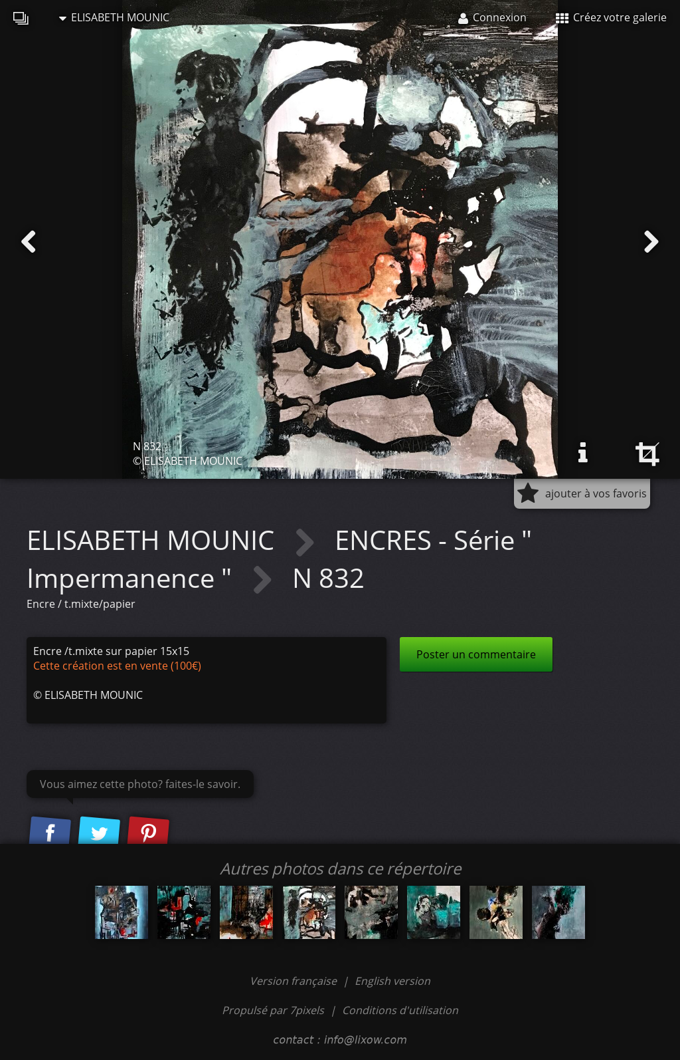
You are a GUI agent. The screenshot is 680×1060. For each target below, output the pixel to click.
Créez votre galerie (611, 17)
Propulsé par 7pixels (273, 1010)
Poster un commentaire (476, 654)
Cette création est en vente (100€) (117, 665)
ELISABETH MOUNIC (114, 17)
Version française (294, 981)
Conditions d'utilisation (400, 1010)
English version (392, 981)
